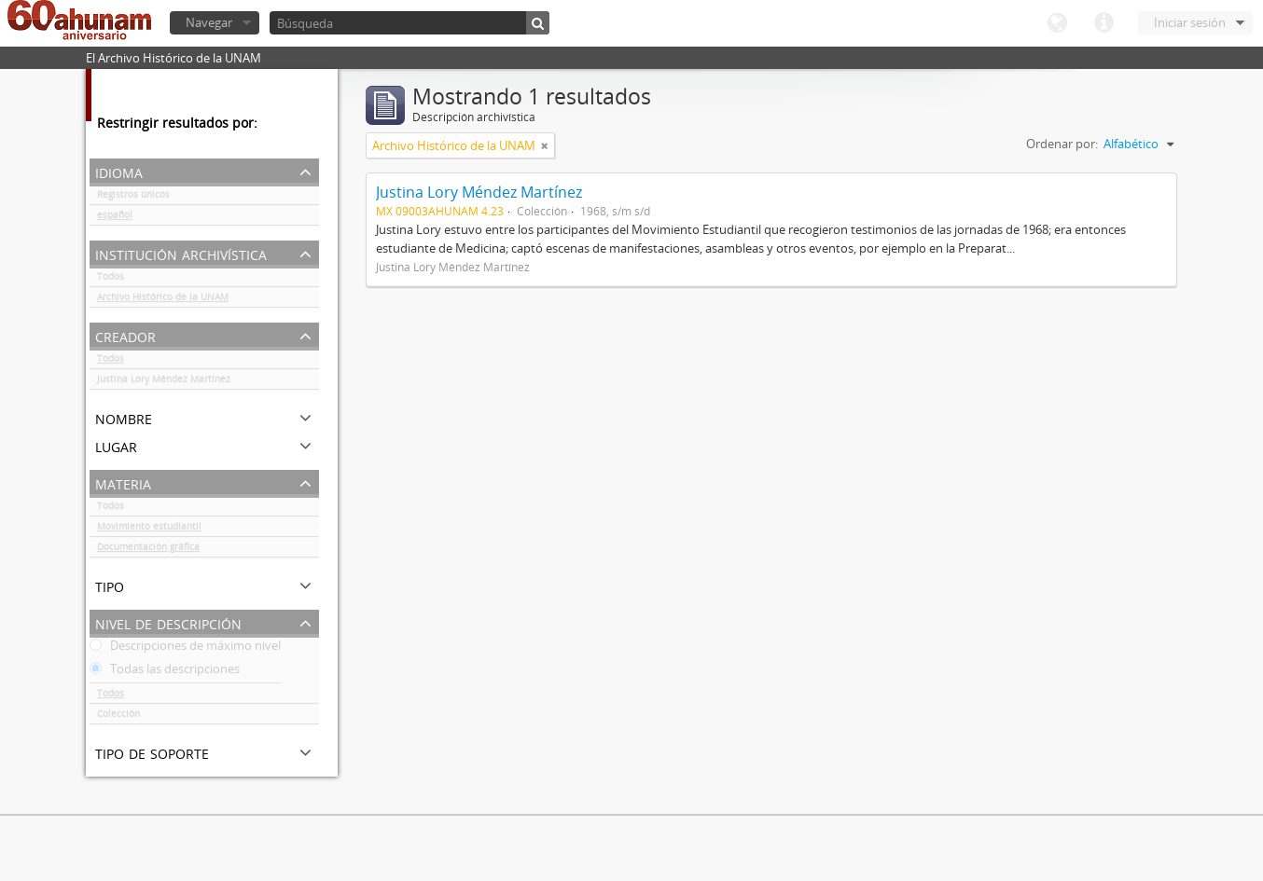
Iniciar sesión (1190, 22)
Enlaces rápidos (1103, 23)
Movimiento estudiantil (149, 529)
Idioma (1057, 23)
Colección (118, 716)
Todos (110, 279)
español (114, 218)
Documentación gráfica (148, 550)
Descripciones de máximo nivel (185, 648)
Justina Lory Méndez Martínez (163, 382)
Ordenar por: (1062, 143)
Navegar (209, 22)
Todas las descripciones (165, 672)
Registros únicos (133, 197)
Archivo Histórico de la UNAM (163, 300)
